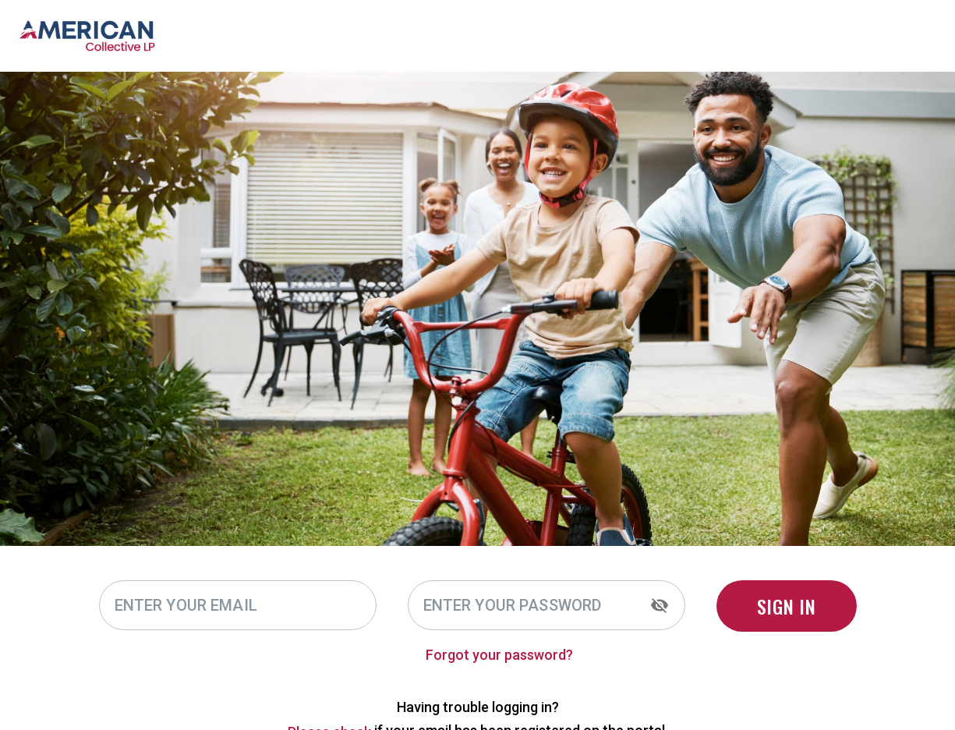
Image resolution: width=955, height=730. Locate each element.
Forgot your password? (554, 655)
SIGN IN (786, 606)
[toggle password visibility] (659, 605)
